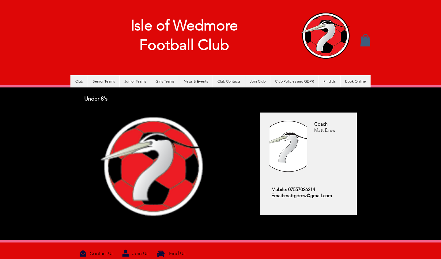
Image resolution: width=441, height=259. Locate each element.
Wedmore (205, 25)
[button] (365, 40)
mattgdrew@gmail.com (308, 195)
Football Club (184, 45)
